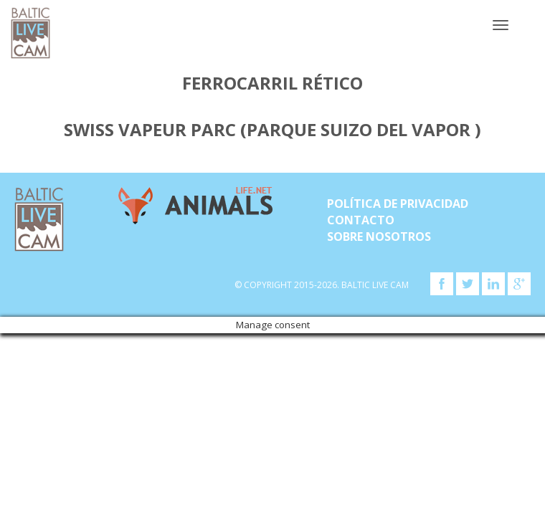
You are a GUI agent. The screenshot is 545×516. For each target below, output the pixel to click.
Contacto (360, 220)
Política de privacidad (397, 203)
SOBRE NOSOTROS (379, 236)
